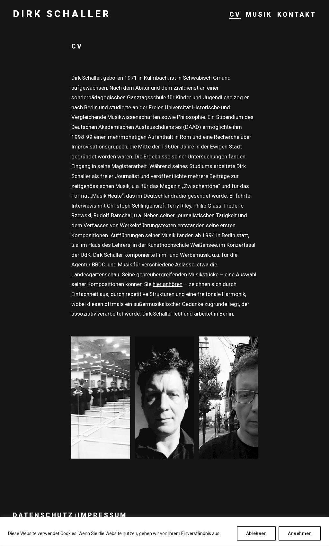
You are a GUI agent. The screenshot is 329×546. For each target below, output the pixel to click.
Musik (259, 14)
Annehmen (300, 533)
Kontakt (296, 14)
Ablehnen (256, 533)
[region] (164, 531)
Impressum (102, 515)
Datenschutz (43, 515)
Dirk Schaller (62, 14)
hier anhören (167, 284)
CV (235, 14)
